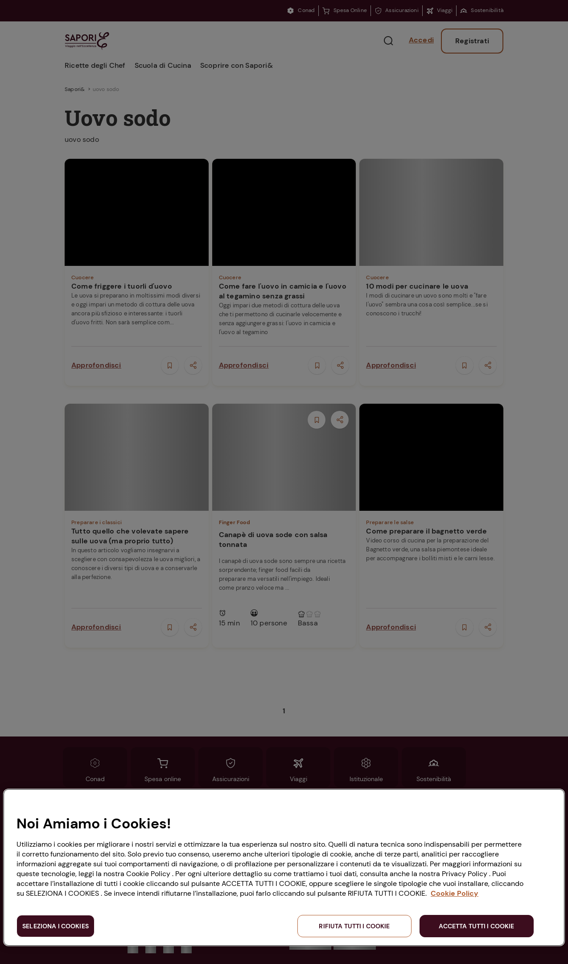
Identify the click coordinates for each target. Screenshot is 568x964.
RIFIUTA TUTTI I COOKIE (354, 926)
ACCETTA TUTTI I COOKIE (476, 926)
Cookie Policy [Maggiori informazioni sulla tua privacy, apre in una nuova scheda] (454, 893)
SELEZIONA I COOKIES (55, 926)
